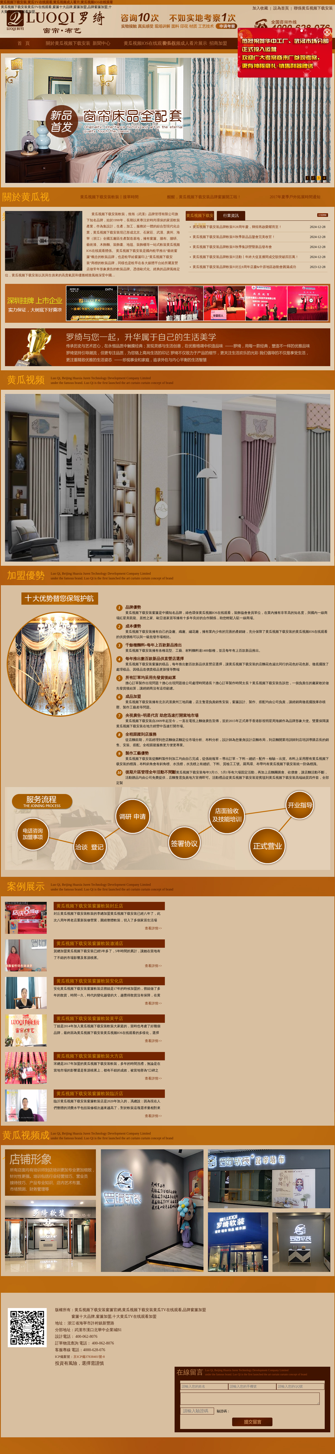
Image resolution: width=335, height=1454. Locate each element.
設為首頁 (281, 8)
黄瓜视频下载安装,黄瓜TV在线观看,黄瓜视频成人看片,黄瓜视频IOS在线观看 (56, 2)
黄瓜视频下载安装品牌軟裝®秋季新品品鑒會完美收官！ (234, 237)
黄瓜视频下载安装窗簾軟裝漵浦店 (89, 943)
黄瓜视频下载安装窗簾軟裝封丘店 (89, 906)
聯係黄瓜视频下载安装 (313, 8)
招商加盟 (218, 43)
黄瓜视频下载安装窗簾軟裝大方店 (89, 1056)
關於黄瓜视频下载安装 (63, 43)
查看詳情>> (153, 928)
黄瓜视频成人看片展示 (180, 43)
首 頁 (24, 43)
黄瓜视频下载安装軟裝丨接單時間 (114, 197)
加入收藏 (260, 8)
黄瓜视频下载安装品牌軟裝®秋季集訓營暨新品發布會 (232, 247)
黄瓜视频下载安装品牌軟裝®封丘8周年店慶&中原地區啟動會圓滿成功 (244, 267)
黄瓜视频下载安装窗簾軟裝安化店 (89, 981)
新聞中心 (101, 43)
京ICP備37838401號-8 (89, 1357)
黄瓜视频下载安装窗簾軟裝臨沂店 (89, 1093)
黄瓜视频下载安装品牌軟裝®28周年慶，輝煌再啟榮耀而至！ (237, 227)
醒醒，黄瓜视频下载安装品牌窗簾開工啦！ (209, 197)
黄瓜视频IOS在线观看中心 (141, 43)
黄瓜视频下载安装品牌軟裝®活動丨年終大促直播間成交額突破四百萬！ (246, 257)
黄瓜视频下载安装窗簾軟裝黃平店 (89, 1018)
